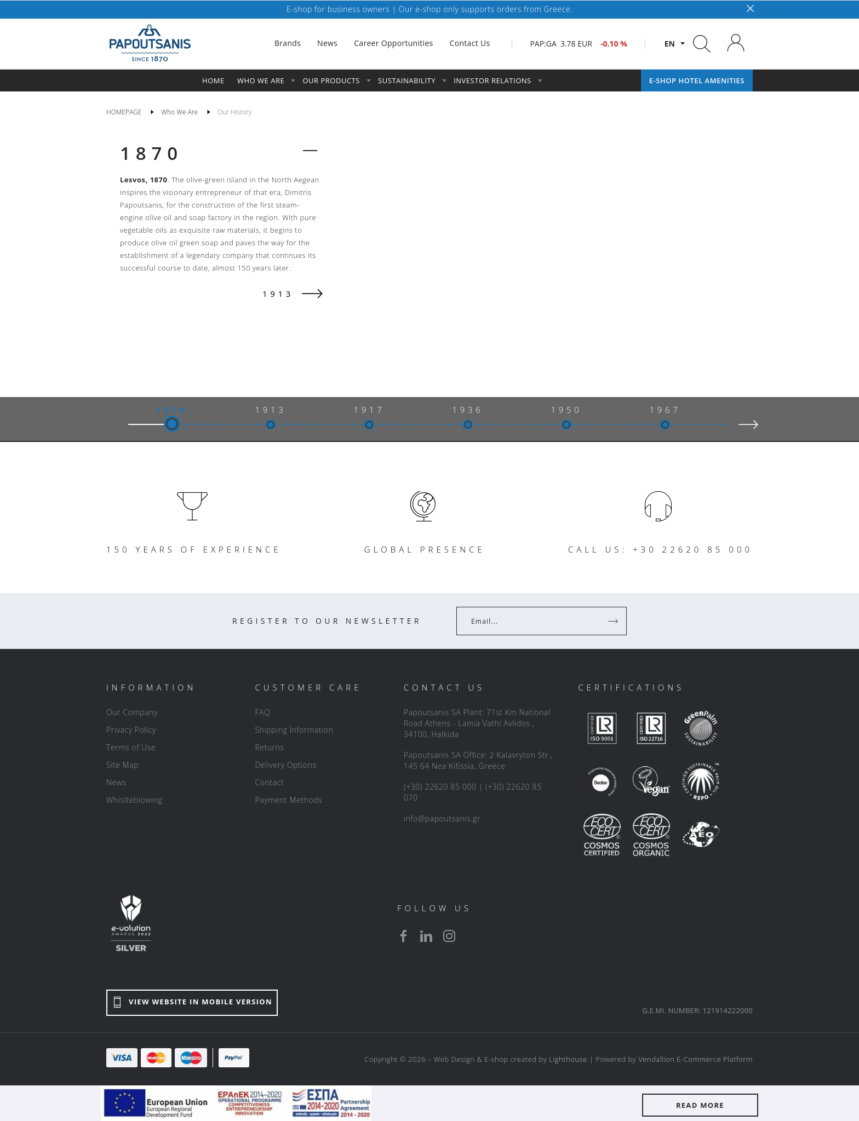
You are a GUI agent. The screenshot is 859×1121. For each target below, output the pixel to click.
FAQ (262, 712)
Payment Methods (288, 800)
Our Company (132, 712)
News (116, 782)
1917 (369, 409)
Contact (269, 782)
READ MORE (700, 1105)
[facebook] (403, 936)
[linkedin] (426, 936)
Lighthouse (568, 1059)
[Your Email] (534, 621)
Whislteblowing (134, 800)
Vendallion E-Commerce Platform (695, 1059)
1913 (270, 409)
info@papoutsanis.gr (442, 818)
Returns (269, 747)
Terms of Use (131, 747)
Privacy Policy (131, 730)
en (670, 43)
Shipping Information (294, 730)
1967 (664, 409)
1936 (467, 409)
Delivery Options (285, 765)
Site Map (122, 765)
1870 (151, 153)
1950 (566, 409)
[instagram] (449, 936)
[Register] (614, 621)
